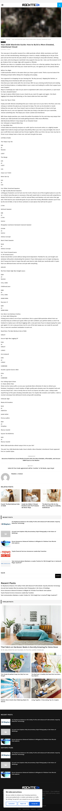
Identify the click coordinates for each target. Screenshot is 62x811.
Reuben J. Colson (6, 49)
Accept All (34, 803)
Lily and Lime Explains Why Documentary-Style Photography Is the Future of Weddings (25, 588)
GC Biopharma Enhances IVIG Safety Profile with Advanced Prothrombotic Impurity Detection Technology (30, 586)
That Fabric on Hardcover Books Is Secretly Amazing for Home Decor (29, 647)
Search (3, 573)
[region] (23, 798)
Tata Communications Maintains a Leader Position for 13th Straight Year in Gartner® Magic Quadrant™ (29, 595)
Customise (11, 803)
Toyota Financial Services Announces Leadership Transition (29, 551)
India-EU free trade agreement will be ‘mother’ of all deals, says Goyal (31, 468)
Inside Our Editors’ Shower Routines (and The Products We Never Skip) (30, 505)
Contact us (40, 809)
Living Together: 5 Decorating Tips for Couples (45, 700)
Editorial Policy (26, 809)
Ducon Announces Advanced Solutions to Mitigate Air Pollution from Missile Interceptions (26, 590)
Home (19, 809)
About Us (33, 809)
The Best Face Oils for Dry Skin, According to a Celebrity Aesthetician (51, 505)
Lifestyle (3, 42)
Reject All (23, 803)
